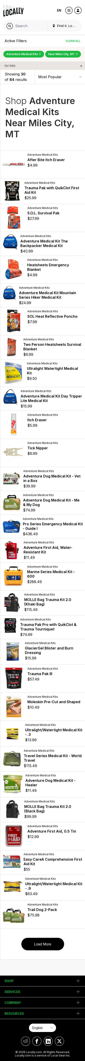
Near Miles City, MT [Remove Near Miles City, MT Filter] (63, 54)
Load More (42, 944)
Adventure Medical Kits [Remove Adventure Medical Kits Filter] (23, 54)
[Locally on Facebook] (36, 1041)
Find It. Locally (65, 26)
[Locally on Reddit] (25, 1041)
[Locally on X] (59, 1041)
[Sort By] (60, 76)
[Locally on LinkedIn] (48, 1041)
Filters (10, 66)
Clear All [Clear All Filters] (73, 41)
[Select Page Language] (42, 1028)
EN (59, 10)
